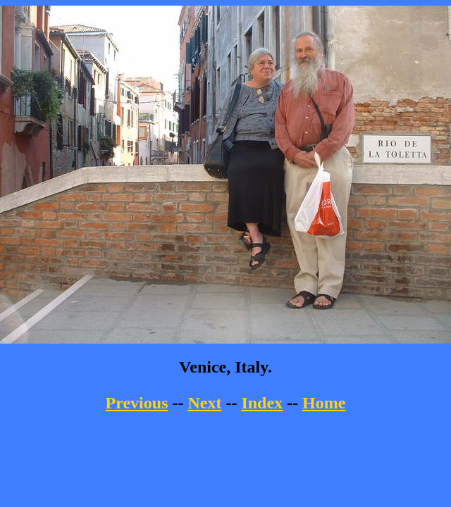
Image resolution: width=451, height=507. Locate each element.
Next (204, 403)
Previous (137, 403)
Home (323, 403)
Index (262, 403)
